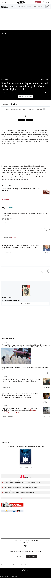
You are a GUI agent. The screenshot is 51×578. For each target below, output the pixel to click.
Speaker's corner (9, 218)
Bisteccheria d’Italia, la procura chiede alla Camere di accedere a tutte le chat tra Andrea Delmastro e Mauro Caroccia (21, 380)
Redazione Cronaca (7, 416)
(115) (48, 416)
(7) (48, 252)
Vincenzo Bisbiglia (6, 387)
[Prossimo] (48, 229)
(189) (48, 402)
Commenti (4, 104)
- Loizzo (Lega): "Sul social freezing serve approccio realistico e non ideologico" (19, 480)
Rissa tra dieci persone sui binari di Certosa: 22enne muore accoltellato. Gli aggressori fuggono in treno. (20, 409)
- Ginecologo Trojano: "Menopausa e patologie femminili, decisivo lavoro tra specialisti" (20, 495)
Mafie (3, 33)
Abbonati (38, 2)
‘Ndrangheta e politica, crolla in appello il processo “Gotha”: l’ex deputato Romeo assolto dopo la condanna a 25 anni (20, 246)
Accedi (19, 556)
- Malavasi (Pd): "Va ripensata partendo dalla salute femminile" (15, 490)
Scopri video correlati (25, 96)
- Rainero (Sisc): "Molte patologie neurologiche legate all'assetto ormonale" (18, 492)
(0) (48, 92)
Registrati (32, 556)
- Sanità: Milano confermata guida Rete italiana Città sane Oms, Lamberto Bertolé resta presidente (22, 485)
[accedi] (46, 2)
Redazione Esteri (6, 373)
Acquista (25, 303)
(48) (48, 387)
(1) (5, 222)
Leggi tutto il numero (25, 467)
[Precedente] (43, 229)
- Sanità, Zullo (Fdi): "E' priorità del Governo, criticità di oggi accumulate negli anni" (19, 487)
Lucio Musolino (6, 252)
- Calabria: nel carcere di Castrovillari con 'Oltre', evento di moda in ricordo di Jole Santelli (21, 482)
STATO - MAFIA (8, 298)
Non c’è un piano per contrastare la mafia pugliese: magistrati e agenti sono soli (25, 214)
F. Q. (3, 92)
